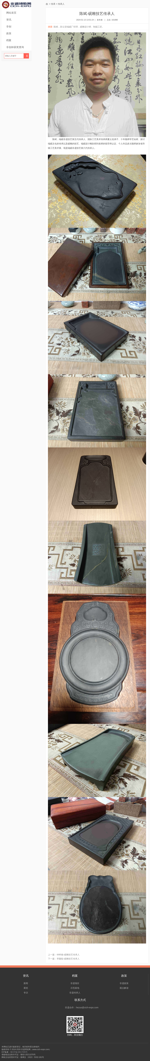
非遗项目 (74, 983)
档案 (8, 40)
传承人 (61, 4)
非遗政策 (124, 983)
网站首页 (11, 12)
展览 (26, 988)
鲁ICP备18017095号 (19, 1052)
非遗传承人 (74, 992)
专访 (26, 992)
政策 (8, 33)
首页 (47, 4)
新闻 (26, 983)
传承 (53, 4)
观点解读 (124, 988)
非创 (8, 26)
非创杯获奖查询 (15, 47)
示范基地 (74, 988)
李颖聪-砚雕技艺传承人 (68, 958)
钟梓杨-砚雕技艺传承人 (68, 954)
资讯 (8, 19)
